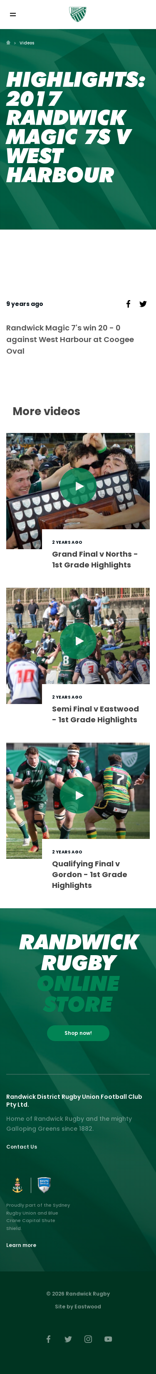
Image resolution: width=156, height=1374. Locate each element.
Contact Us (21, 1146)
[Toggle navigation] (12, 14)
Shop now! (78, 1033)
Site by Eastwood (78, 1306)
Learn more (21, 1245)
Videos (27, 43)
